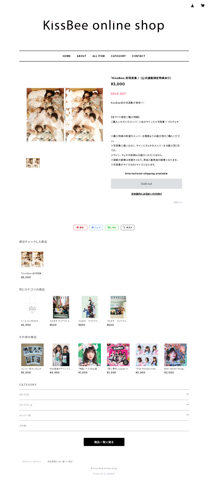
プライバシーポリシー (32, 461)
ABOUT (81, 56)
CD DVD (24, 394)
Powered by (104, 474)
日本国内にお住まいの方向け (146, 193)
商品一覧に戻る (104, 442)
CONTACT (138, 56)
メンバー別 (25, 415)
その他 (22, 425)
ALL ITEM (98, 56)
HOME (67, 56)
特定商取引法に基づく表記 (60, 461)
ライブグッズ (25, 405)
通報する (178, 202)
